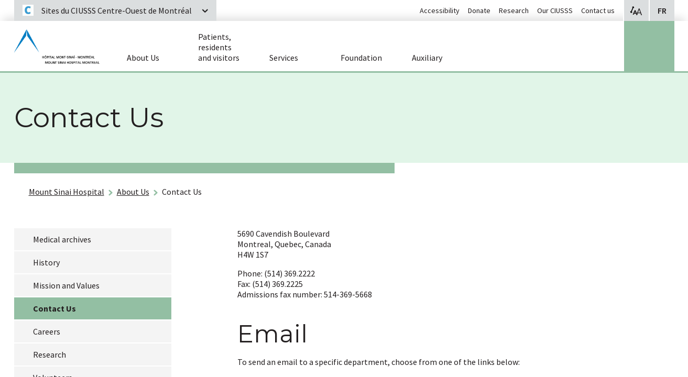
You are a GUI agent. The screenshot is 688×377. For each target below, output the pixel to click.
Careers (46, 331)
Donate (479, 10)
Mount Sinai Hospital (66, 191)
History (46, 262)
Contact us (598, 10)
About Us (133, 191)
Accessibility (440, 10)
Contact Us (182, 191)
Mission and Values (66, 285)
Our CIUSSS (555, 10)
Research (514, 10)
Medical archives (62, 239)
